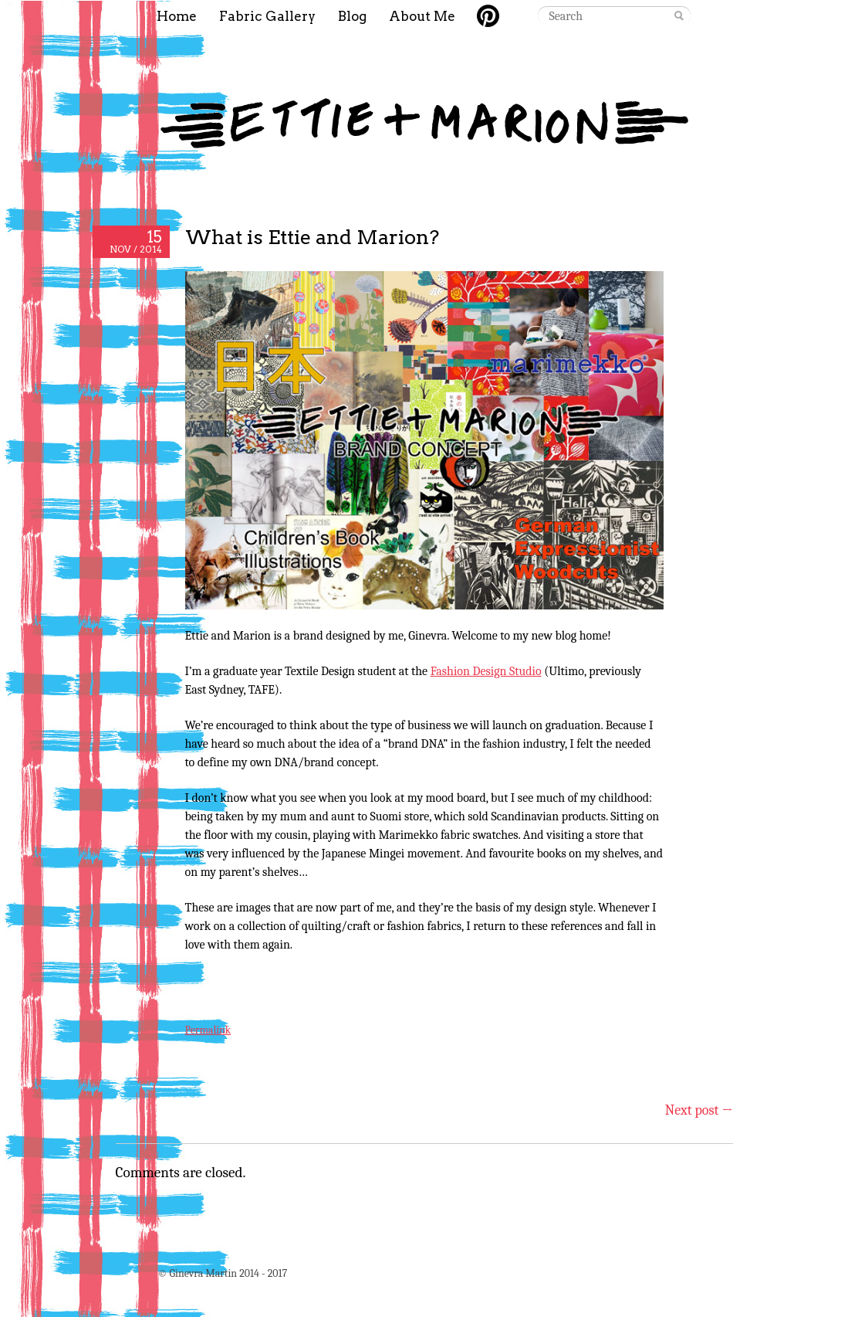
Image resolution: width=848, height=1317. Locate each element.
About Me (422, 16)
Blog (352, 16)
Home (177, 16)
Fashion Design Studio (486, 671)
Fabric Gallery (267, 16)
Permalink (208, 1030)
